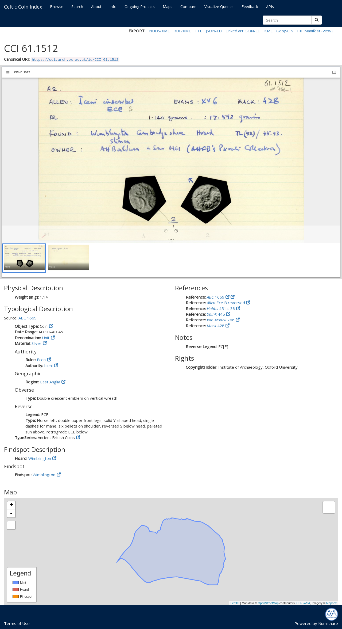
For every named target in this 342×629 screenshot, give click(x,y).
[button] (24, 258)
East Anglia (50, 381)
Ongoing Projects (140, 6)
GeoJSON (284, 30)
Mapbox (331, 603)
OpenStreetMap (268, 603)
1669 (216, 297)
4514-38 (221, 308)
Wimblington (39, 458)
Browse (56, 6)
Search (77, 6)
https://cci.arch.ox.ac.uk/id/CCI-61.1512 (75, 60)
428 (216, 325)
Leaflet (235, 603)
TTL (198, 30)
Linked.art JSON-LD (243, 30)
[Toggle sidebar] (8, 72)
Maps (167, 6)
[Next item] (176, 231)
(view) (327, 30)
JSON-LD (214, 30)
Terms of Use (17, 623)
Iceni (48, 365)
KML (268, 30)
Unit (45, 337)
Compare (188, 6)
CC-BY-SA (303, 603)
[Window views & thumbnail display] (334, 72)
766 (221, 319)
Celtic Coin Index (23, 6)
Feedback (250, 6)
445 (216, 314)
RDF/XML (182, 30)
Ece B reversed (226, 302)
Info (113, 6)
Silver (36, 343)
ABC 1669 (27, 318)
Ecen (41, 359)
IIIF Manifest (308, 30)
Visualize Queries (219, 6)
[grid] (171, 260)
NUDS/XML (159, 30)
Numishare (328, 623)
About (96, 6)
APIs (270, 6)
